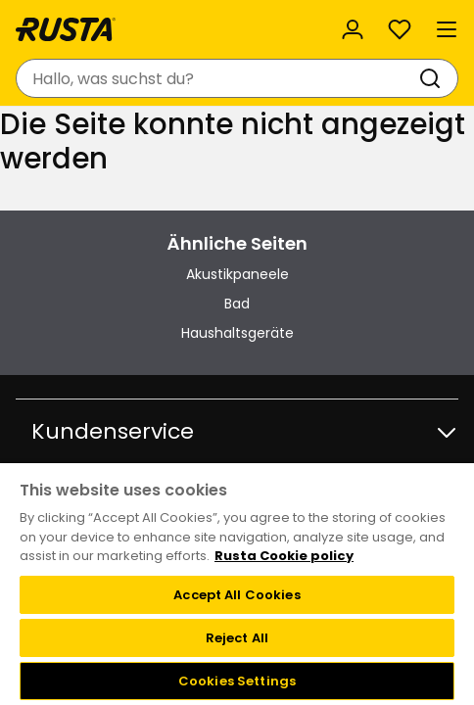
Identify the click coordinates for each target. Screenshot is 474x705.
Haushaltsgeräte (237, 333)
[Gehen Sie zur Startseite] (66, 29)
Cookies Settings (237, 681)
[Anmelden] (352, 29)
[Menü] (446, 29)
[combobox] (217, 78)
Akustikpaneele (237, 274)
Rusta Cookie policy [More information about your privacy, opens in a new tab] (284, 555)
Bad (237, 303)
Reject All (237, 638)
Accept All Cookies (236, 595)
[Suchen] (433, 78)
